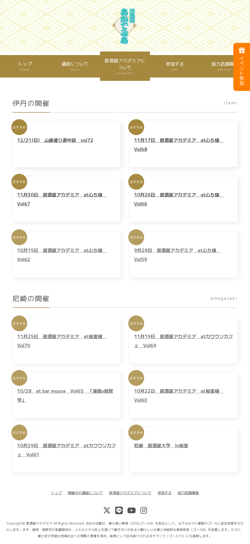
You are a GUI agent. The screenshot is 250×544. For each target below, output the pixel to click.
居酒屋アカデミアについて (125, 66)
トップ (25, 66)
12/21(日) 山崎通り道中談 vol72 (55, 143)
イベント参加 (241, 66)
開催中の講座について (85, 492)
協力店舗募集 (188, 492)
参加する (175, 66)
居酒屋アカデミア (39, 523)
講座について (75, 66)
